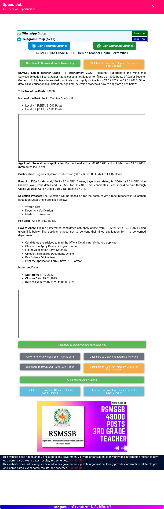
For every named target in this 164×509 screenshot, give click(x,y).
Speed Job (13, 4)
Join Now (139, 33)
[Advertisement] (82, 22)
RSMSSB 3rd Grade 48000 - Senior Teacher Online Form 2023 (82, 53)
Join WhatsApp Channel (115, 46)
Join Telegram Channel (49, 46)
